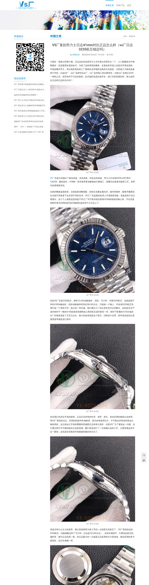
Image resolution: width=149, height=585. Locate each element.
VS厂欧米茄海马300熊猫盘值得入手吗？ (30, 111)
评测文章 (109, 5)
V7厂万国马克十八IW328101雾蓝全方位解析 (30, 90)
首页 (129, 5)
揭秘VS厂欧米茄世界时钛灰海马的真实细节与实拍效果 (30, 121)
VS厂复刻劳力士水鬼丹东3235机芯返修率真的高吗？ (30, 116)
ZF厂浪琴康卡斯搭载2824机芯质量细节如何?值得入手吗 (30, 84)
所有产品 (120, 5)
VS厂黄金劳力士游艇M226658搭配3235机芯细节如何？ (30, 105)
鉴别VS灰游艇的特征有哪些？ (26, 95)
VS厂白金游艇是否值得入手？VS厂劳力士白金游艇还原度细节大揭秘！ (30, 132)
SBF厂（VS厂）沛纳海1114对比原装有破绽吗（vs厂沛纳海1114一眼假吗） (30, 127)
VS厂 (52, 178)
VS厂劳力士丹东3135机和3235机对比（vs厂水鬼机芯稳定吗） (30, 100)
